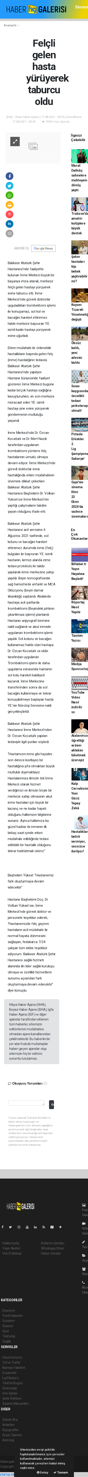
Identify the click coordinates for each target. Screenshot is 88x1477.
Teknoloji (8, 1336)
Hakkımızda (10, 1243)
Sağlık (6, 1341)
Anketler (8, 1425)
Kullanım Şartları (52, 1243)
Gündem (8, 1321)
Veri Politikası (11, 1253)
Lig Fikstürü (10, 1378)
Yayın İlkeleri (11, 1248)
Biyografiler (10, 1430)
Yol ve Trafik (11, 1362)
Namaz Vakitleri (13, 1368)
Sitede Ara (10, 1420)
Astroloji (8, 1440)
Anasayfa (10, 25)
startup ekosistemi (13, 1474)
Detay (42, 1472)
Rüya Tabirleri (12, 1435)
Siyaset (7, 1326)
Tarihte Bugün (12, 1383)
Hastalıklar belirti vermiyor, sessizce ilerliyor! (79, 841)
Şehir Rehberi (12, 1398)
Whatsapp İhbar (52, 1248)
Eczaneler (9, 1373)
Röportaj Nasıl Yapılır (77, 607)
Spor (5, 1331)
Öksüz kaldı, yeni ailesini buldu (76, 352)
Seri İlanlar (10, 1393)
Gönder (52, 1104)
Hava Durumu (12, 1357)
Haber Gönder (51, 1253)
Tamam (61, 1472)
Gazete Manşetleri (15, 1403)
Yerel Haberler (12, 1316)
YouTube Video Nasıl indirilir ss (78, 702)
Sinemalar (9, 1388)
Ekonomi (8, 1310)
